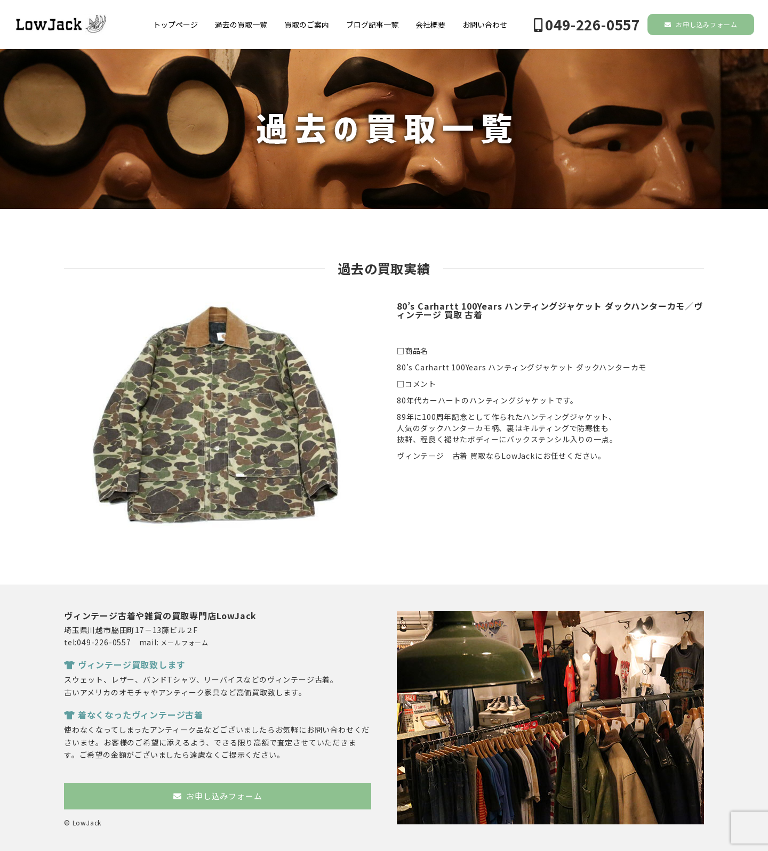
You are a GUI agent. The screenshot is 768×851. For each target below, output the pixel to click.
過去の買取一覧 (241, 24)
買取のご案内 (306, 24)
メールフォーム (185, 642)
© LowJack (82, 822)
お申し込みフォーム (701, 24)
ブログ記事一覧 (372, 24)
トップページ (175, 24)
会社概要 (430, 24)
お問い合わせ (484, 24)
